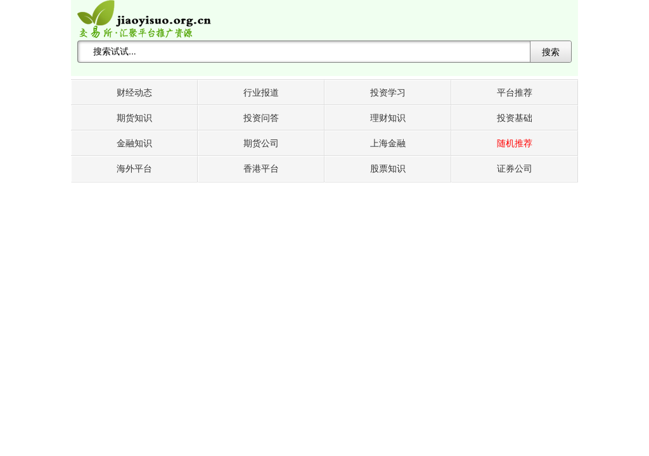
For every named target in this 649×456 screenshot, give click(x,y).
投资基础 (514, 118)
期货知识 (134, 118)
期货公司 (261, 143)
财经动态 (134, 93)
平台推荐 (514, 93)
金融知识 (134, 143)
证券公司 (514, 169)
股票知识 (388, 169)
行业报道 (261, 93)
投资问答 (261, 118)
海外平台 (134, 169)
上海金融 (388, 143)
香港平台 (261, 169)
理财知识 (388, 118)
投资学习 (388, 93)
